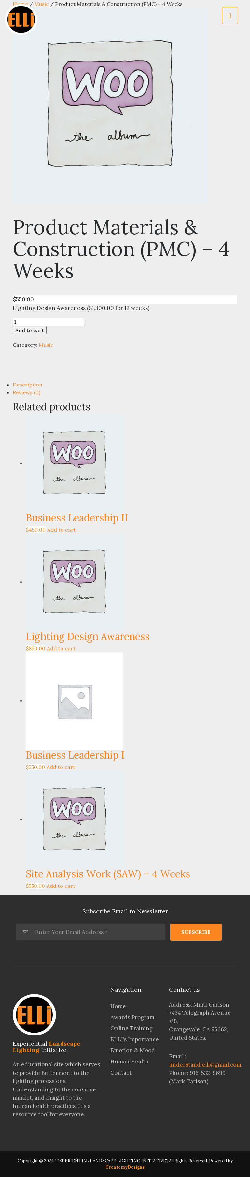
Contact (121, 1072)
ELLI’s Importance (134, 1039)
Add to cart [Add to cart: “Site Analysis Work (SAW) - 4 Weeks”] (61, 886)
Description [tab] (27, 384)
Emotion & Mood (132, 1050)
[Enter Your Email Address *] (90, 932)
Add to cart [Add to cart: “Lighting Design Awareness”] (61, 648)
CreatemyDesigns (125, 1167)
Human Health (129, 1061)
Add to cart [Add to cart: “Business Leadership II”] (61, 529)
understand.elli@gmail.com (205, 1064)
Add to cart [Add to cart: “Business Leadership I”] (61, 767)
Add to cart (29, 330)
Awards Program (132, 1017)
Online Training (131, 1028)
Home (118, 1006)
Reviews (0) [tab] (26, 392)
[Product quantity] (48, 322)
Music (46, 345)
